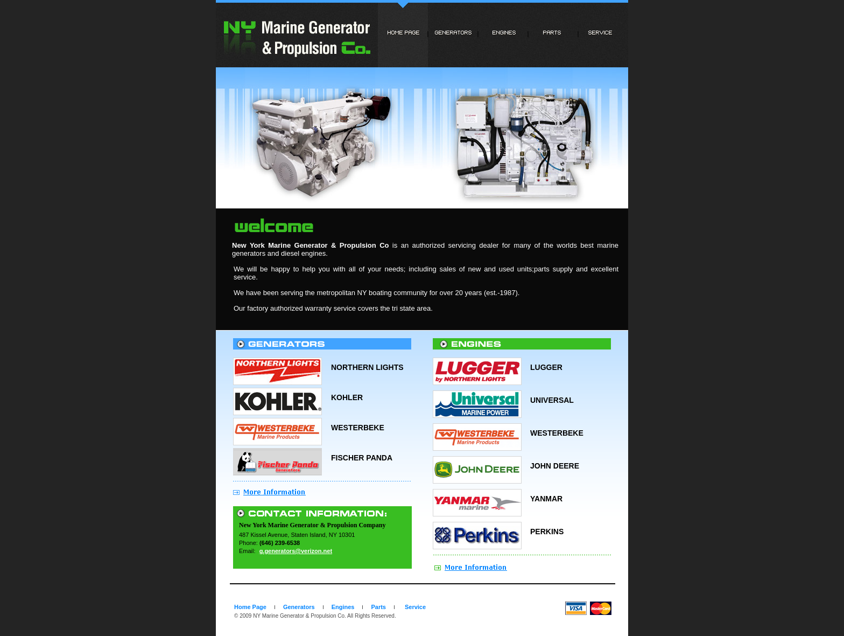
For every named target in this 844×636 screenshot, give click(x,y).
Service (415, 607)
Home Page (250, 607)
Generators (299, 607)
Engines (343, 607)
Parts (378, 607)
